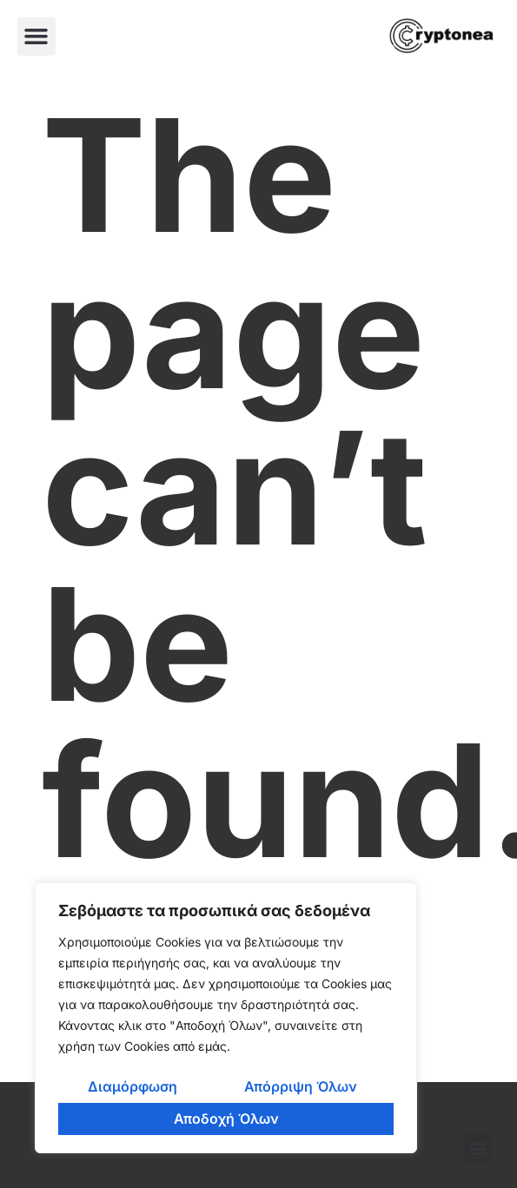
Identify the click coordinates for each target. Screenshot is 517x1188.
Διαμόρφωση (132, 1086)
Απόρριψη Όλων (300, 1086)
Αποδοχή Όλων (226, 1118)
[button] (36, 36)
